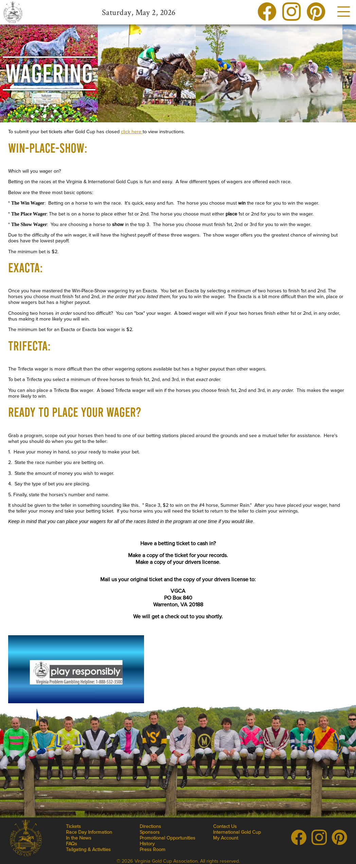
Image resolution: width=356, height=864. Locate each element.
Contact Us (225, 826)
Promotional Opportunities (167, 838)
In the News (78, 838)
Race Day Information (89, 832)
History (147, 844)
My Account (225, 838)
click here (132, 132)
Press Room (152, 849)
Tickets (73, 826)
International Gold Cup (237, 832)
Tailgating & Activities (88, 849)
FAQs (71, 844)
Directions (150, 826)
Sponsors (150, 832)
